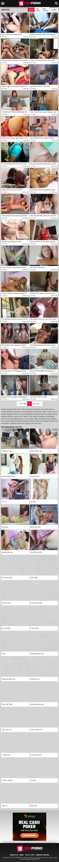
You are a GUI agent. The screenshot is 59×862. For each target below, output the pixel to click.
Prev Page (22, 403)
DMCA (22, 855)
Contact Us (14, 855)
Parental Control (42, 855)
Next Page (37, 403)
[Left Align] (3, 3)
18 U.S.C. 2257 (29, 855)
